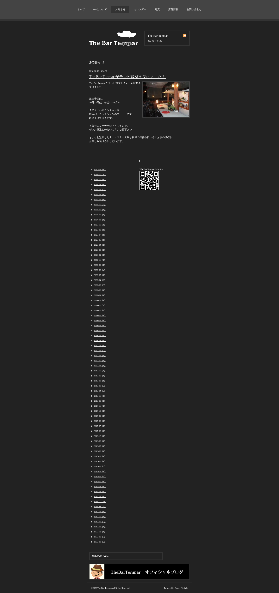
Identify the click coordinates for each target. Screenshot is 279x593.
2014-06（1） (100, 481)
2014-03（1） (100, 486)
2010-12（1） (100, 511)
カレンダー (140, 9)
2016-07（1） (100, 446)
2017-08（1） (100, 421)
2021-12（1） (100, 300)
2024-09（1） (100, 209)
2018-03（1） (100, 401)
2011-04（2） (100, 506)
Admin (185, 588)
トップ (81, 9)
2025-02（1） (100, 199)
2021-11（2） (100, 305)
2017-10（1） (100, 411)
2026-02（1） (100, 169)
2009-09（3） (100, 537)
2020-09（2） (100, 350)
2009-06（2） (100, 542)
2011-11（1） (100, 501)
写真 (157, 9)
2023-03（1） (100, 250)
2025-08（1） (100, 184)
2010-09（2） (100, 521)
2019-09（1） (100, 375)
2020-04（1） (100, 365)
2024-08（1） (100, 214)
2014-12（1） (100, 471)
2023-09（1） (100, 230)
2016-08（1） (100, 441)
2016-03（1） (100, 451)
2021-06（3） (100, 330)
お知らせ (120, 9)
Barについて (100, 9)
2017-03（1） (100, 431)
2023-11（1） (100, 225)
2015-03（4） (100, 466)
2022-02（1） (100, 290)
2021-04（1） (100, 335)
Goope (177, 588)
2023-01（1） (100, 255)
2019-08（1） (100, 381)
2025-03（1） (100, 194)
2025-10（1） (100, 179)
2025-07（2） (100, 189)
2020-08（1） (100, 355)
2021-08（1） (100, 320)
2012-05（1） (100, 491)
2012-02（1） (100, 496)
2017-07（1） (100, 426)
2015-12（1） (100, 456)
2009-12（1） (100, 531)
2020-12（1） (100, 345)
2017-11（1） (100, 406)
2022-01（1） (100, 295)
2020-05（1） (100, 360)
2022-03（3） (100, 285)
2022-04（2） (100, 280)
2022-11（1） (100, 260)
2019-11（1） (100, 370)
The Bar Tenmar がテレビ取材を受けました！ (127, 77)
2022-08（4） (100, 270)
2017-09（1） (100, 416)
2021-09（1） (100, 315)
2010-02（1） (100, 526)
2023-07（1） (100, 235)
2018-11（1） (100, 396)
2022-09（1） (100, 265)
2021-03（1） (100, 340)
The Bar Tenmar (104, 588)
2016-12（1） (100, 436)
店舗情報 (173, 9)
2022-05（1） (100, 275)
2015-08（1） (100, 461)
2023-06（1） (100, 240)
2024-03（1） (100, 220)
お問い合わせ (194, 9)
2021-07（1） (100, 325)
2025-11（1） (100, 174)
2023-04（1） (100, 245)
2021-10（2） (100, 310)
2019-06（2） (100, 386)
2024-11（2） (100, 204)
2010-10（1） (100, 516)
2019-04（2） (100, 391)
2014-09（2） (100, 476)
